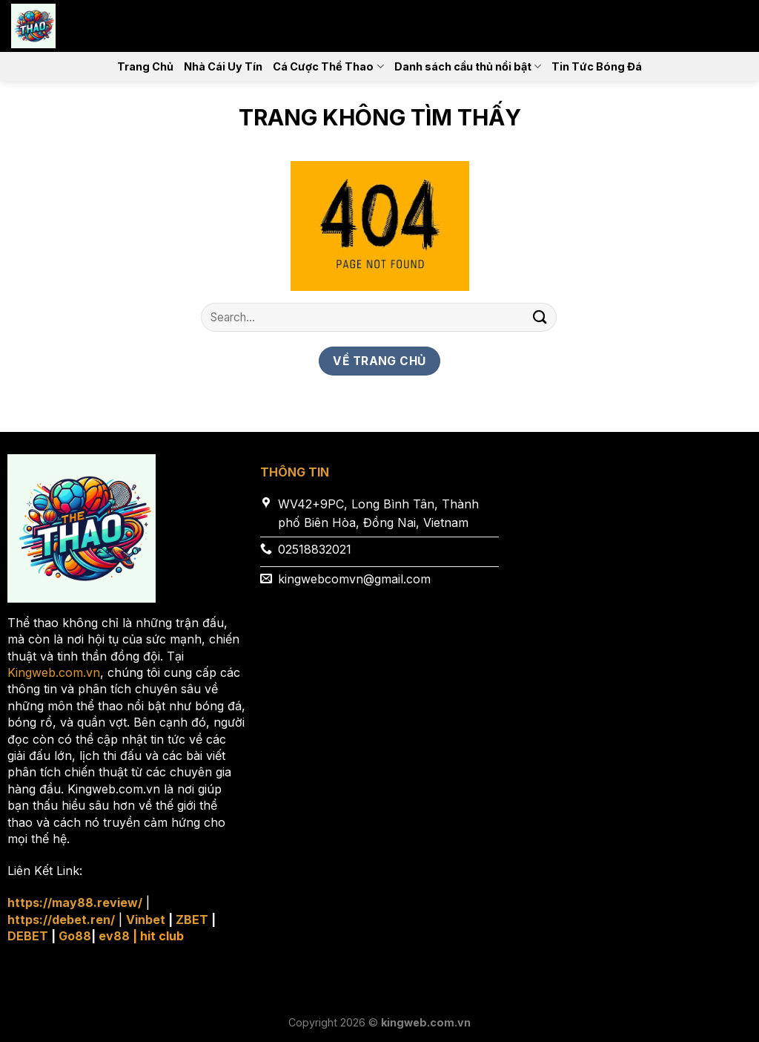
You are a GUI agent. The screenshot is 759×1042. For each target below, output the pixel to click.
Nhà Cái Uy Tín (223, 66)
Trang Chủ (145, 66)
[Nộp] (540, 317)
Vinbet (145, 919)
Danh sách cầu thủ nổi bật (467, 66)
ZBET (192, 919)
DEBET (27, 935)
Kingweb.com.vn (53, 672)
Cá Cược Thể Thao (328, 66)
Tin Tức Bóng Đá (596, 66)
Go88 (75, 935)
